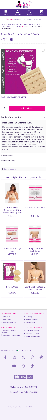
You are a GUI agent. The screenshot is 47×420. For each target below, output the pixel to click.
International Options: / (16, 350)
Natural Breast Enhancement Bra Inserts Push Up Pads (12, 210)
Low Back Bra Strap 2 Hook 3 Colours (35, 288)
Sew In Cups (12, 287)
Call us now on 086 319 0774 (23, 387)
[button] (44, 51)
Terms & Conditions (32, 336)
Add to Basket (27, 108)
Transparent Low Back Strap (34, 249)
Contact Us (6, 319)
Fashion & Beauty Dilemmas (8, 331)
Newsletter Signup (8, 322)
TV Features (29, 322)
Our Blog (28, 317)
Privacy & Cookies (31, 333)
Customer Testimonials (10, 335)
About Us (5, 317)
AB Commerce (34, 407)
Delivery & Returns (31, 330)
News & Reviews (31, 319)
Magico (15, 407)
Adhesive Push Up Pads (12, 249)
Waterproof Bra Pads (35, 207)
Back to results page (11, 169)
